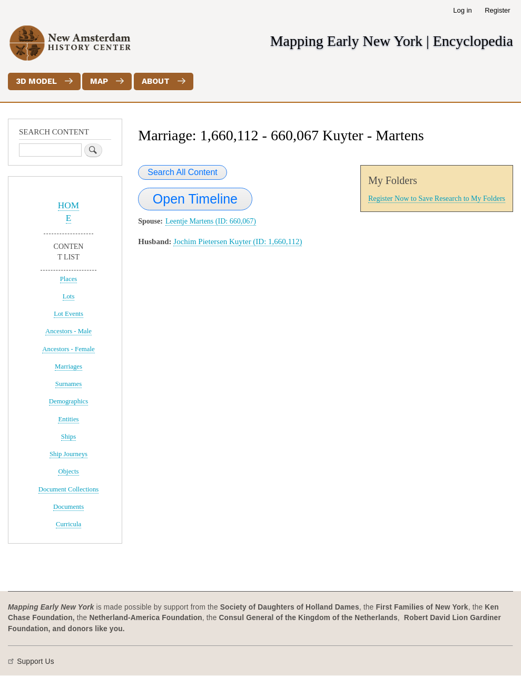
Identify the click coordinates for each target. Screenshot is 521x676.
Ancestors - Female (68, 349)
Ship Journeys (68, 454)
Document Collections (68, 489)
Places (68, 279)
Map (99, 81)
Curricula (68, 524)
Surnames (68, 384)
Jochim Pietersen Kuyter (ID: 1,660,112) (237, 241)
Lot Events (68, 313)
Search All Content (183, 172)
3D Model (36, 81)
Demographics (69, 401)
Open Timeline (195, 198)
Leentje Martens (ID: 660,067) (210, 221)
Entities (68, 419)
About (156, 81)
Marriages (68, 366)
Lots (69, 296)
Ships (68, 436)
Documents (68, 506)
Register (497, 10)
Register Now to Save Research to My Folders (436, 198)
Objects (68, 471)
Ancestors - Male (68, 331)
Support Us (35, 661)
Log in (462, 10)
